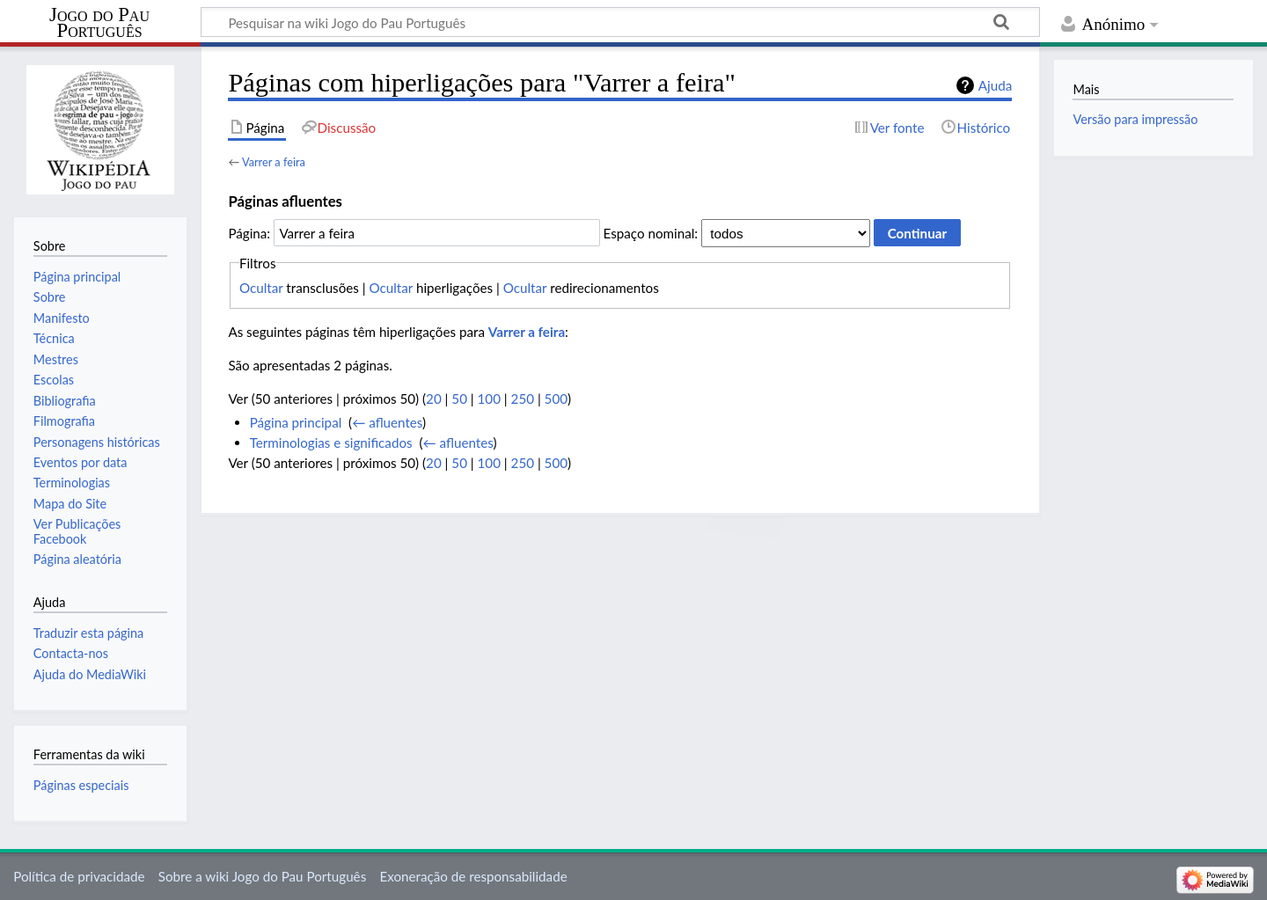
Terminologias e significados (331, 442)
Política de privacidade (78, 876)
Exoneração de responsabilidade (473, 876)
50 (459, 398)
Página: (249, 233)
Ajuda (995, 85)
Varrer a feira (273, 162)
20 (434, 398)
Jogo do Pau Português (99, 23)
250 (522, 398)
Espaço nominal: (651, 233)
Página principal (296, 422)
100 (489, 398)
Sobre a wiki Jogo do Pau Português (262, 876)
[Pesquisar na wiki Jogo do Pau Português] (620, 22)
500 (556, 398)
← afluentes (387, 422)
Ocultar (261, 288)
